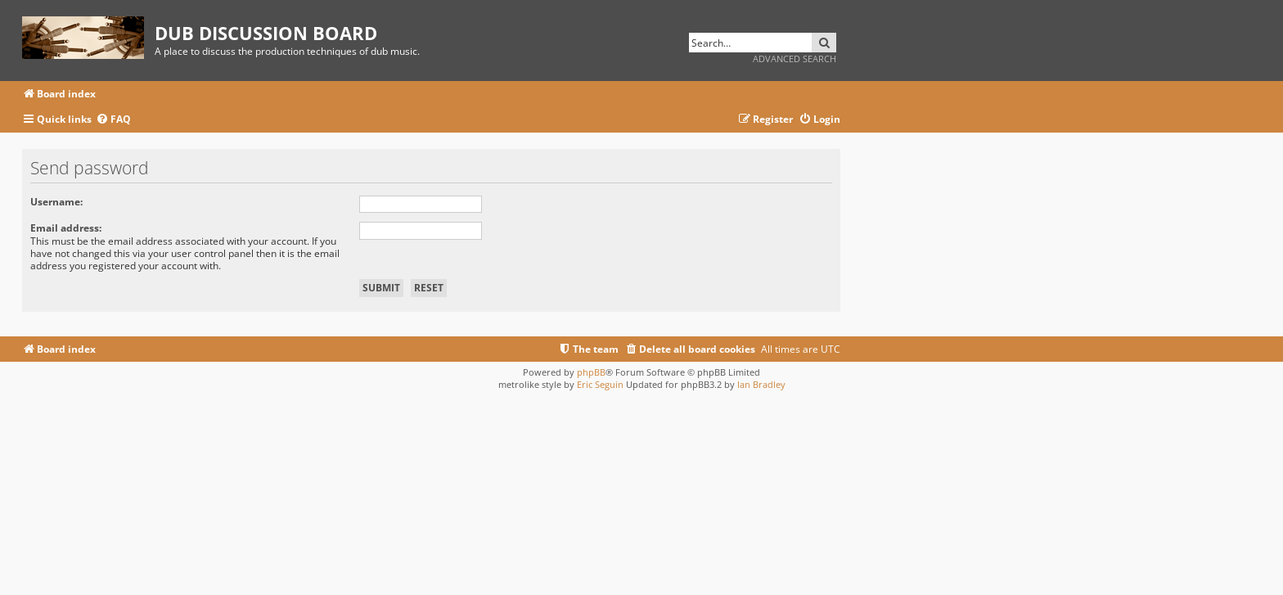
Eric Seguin (600, 384)
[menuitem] (113, 120)
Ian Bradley (761, 384)
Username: (56, 202)
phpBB (591, 372)
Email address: (65, 228)
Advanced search (794, 58)
